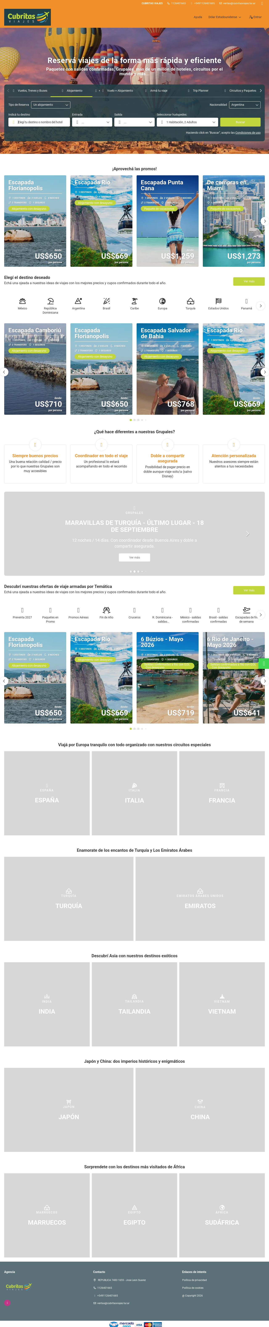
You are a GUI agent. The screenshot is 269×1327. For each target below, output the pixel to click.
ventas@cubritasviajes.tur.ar (239, 3)
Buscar (240, 122)
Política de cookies (192, 1287)
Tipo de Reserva (18, 104)
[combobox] (241, 105)
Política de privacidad (194, 1280)
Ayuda (198, 17)
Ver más (249, 281)
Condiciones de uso (248, 132)
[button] (8, 90)
